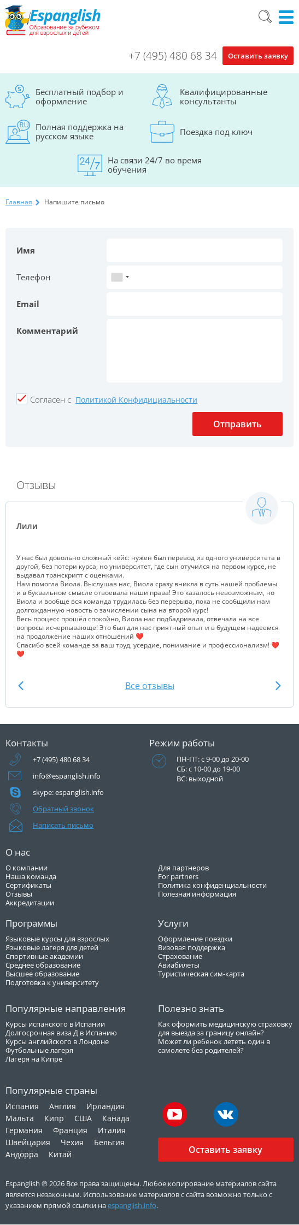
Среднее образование (42, 965)
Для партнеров (183, 868)
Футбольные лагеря (39, 1050)
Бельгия (109, 1142)
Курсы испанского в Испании (55, 1024)
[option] (149, 574)
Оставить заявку (258, 56)
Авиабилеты (179, 965)
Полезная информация (197, 894)
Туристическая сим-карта (201, 974)
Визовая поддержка (191, 947)
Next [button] (278, 685)
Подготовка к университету (52, 982)
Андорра (21, 1154)
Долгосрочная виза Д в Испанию (61, 1033)
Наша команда (30, 876)
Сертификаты (28, 885)
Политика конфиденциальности (212, 885)
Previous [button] (21, 685)
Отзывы (18, 894)
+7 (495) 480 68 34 (172, 56)
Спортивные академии (44, 956)
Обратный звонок (63, 809)
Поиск (265, 16)
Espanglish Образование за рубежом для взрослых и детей (53, 20)
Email (27, 303)
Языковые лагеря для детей (51, 947)
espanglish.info (132, 1205)
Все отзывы (149, 686)
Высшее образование (42, 974)
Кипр (54, 1118)
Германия (24, 1130)
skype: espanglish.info (68, 792)
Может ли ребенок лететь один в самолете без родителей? (214, 1045)
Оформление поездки (195, 939)
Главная (18, 202)
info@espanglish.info (67, 776)
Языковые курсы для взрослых (57, 939)
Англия (62, 1106)
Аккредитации (29, 903)
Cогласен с (50, 399)
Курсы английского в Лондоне (57, 1041)
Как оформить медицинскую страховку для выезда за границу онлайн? (225, 1028)
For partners (178, 876)
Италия (112, 1130)
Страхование (180, 956)
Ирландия (105, 1106)
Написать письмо (63, 825)
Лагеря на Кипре (33, 1059)
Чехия (72, 1142)
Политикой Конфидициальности (136, 399)
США (83, 1118)
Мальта (19, 1118)
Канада (116, 1118)
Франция (70, 1130)
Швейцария (27, 1142)
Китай (60, 1154)
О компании (26, 868)
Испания (22, 1106)
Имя (25, 250)
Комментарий (47, 330)
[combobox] (119, 277)
